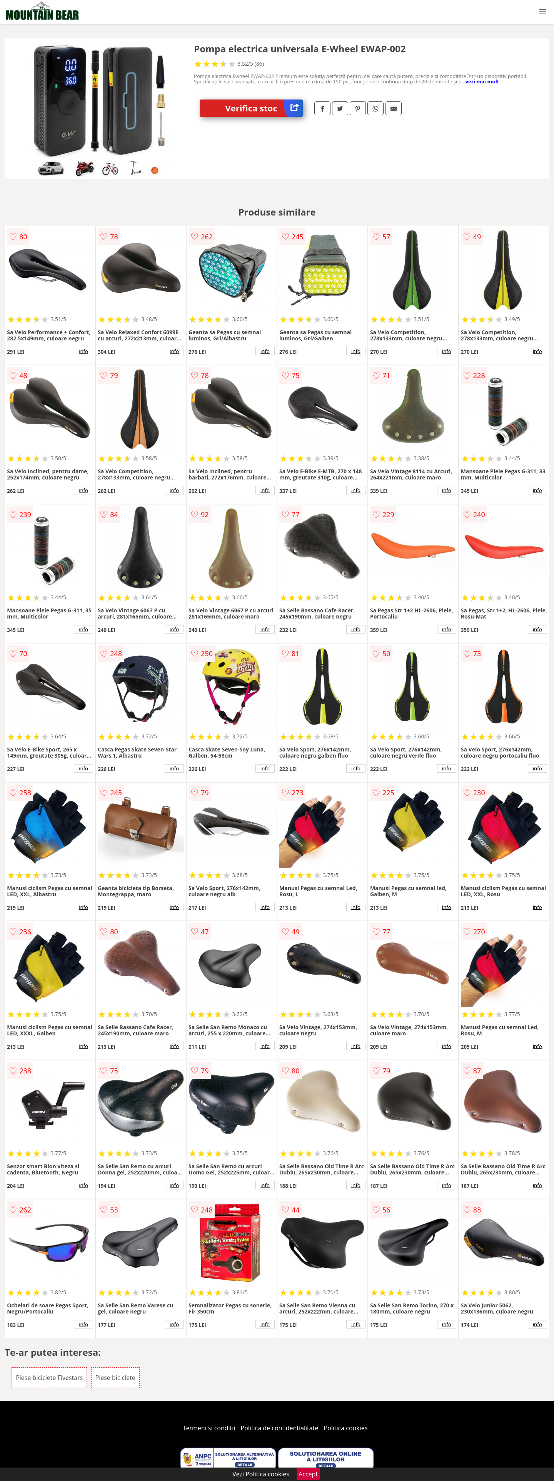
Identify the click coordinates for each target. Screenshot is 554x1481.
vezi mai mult (482, 81)
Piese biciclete (115, 1377)
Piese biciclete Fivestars (49, 1377)
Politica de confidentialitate (280, 1428)
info (83, 351)
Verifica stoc (264, 108)
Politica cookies (346, 1428)
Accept (308, 1474)
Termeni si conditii (209, 1428)
